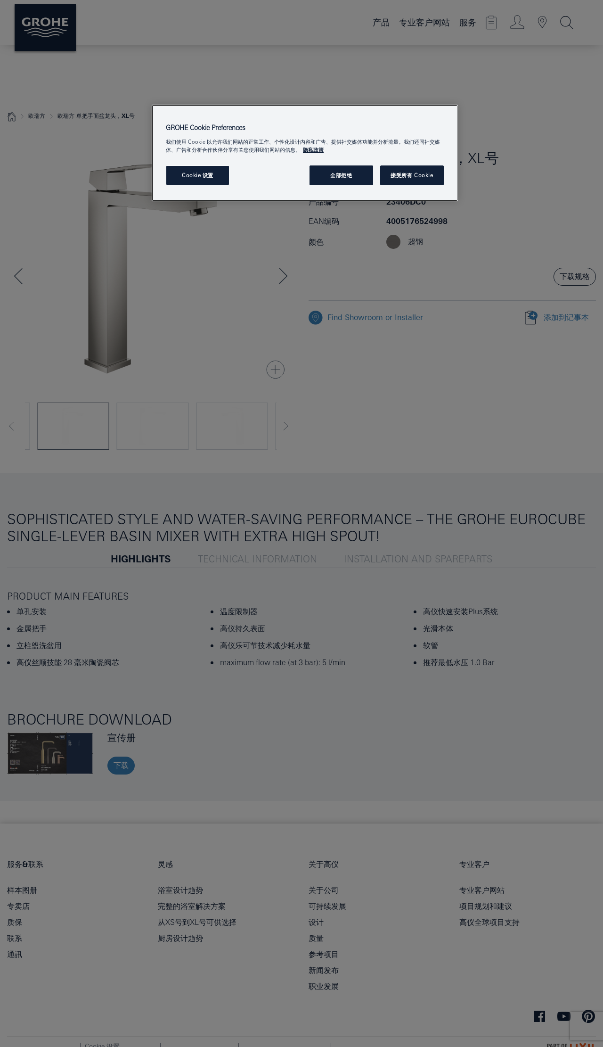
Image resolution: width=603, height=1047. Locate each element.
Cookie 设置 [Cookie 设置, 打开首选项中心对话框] (197, 175)
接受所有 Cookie (412, 175)
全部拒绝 (341, 175)
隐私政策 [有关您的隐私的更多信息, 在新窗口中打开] (313, 150)
